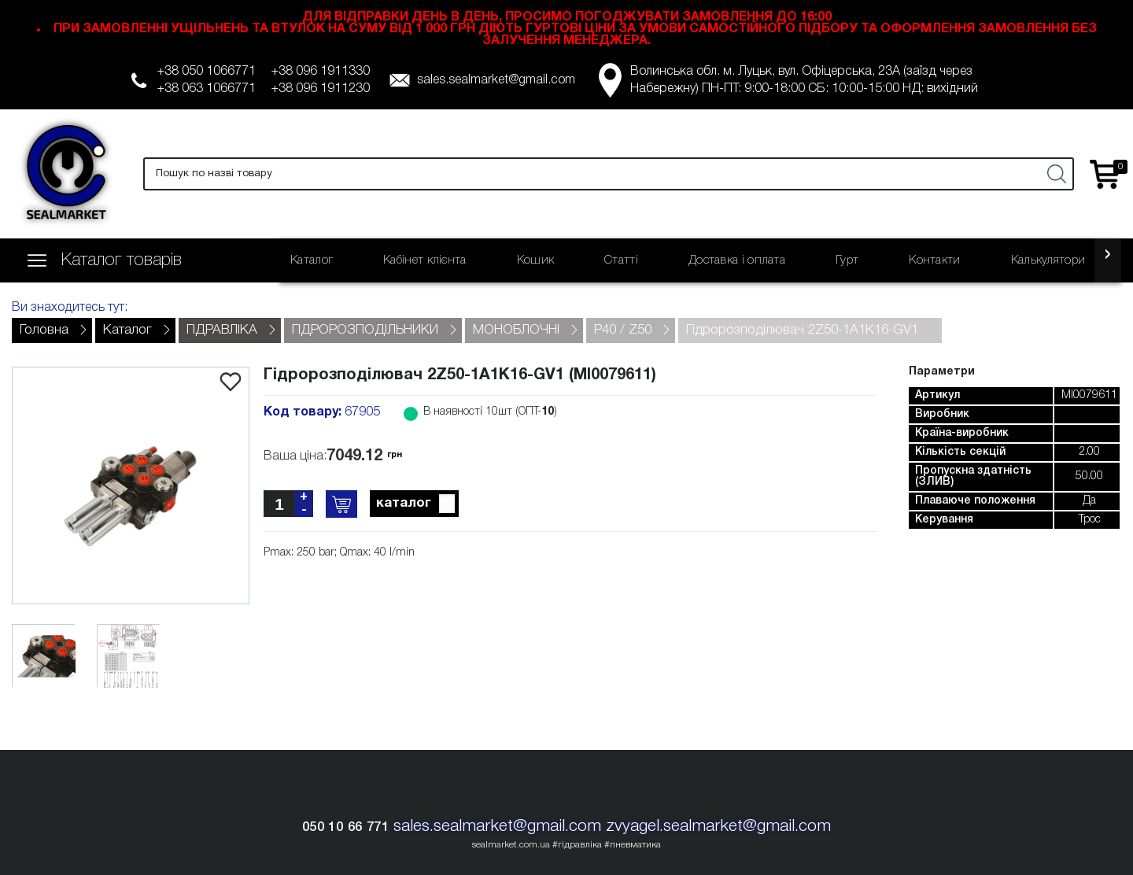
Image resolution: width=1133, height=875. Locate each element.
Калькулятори (1048, 260)
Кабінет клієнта (425, 260)
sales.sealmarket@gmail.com (496, 80)
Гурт (847, 260)
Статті (621, 260)
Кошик (536, 260)
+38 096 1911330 (320, 71)
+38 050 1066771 (206, 71)
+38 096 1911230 (320, 89)
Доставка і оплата (736, 260)
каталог (416, 504)
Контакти (934, 260)
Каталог (311, 260)
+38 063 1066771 (206, 89)
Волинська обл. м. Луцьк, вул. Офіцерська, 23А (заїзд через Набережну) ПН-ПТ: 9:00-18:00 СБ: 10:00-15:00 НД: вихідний (804, 80)
